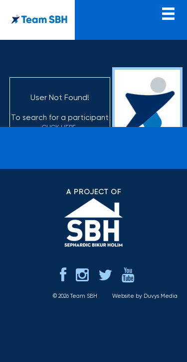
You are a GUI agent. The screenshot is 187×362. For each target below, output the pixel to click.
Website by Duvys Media (145, 296)
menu (168, 12)
